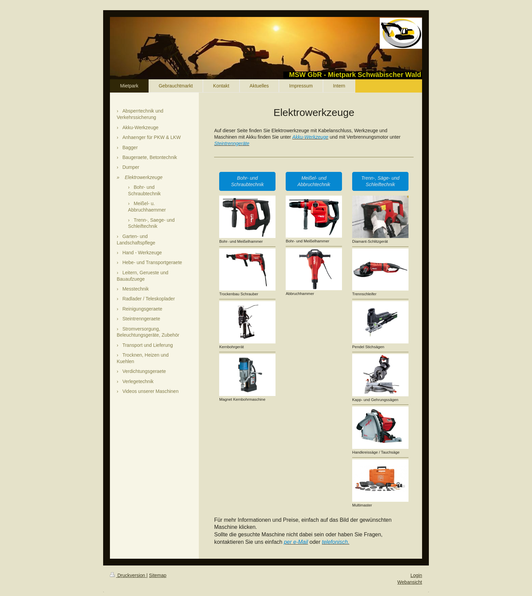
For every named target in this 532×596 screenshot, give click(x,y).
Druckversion (128, 575)
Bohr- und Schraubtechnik (247, 181)
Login (416, 575)
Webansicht (409, 582)
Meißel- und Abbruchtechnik (314, 181)
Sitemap (157, 575)
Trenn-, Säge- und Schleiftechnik (380, 181)
